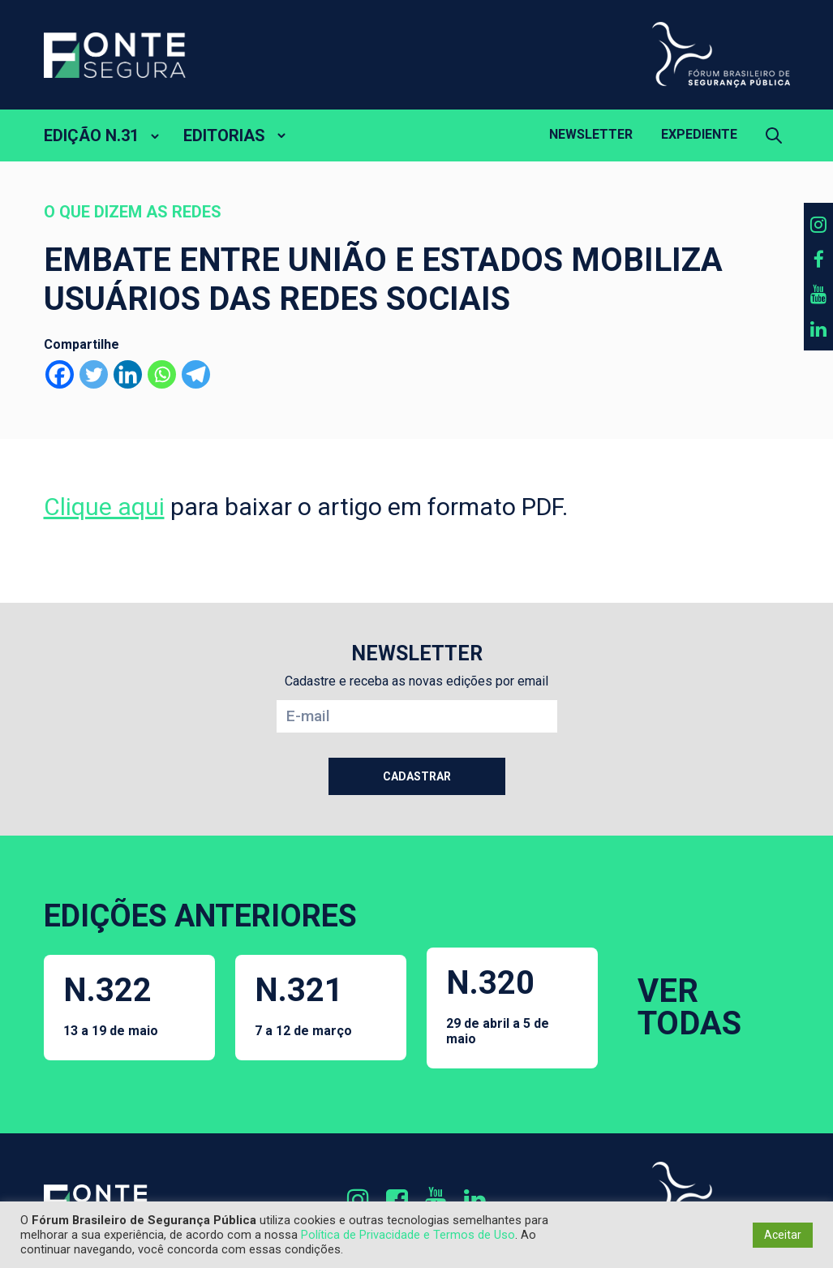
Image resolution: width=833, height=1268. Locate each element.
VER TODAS (689, 1007)
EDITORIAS (224, 135)
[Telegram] (196, 374)
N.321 (303, 1004)
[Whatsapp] (162, 374)
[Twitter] (93, 374)
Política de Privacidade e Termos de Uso (408, 1234)
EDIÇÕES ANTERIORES (200, 916)
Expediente (699, 134)
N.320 (512, 1005)
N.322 (110, 1004)
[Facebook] (59, 374)
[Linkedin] (128, 374)
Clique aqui (104, 506)
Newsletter (591, 134)
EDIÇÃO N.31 (91, 135)
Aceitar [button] (782, 1234)
